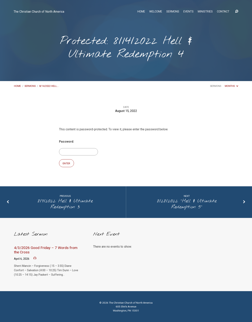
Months (231, 86)
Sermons (172, 11)
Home (141, 11)
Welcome (155, 11)
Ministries (205, 11)
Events (188, 11)
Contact (223, 11)
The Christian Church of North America (39, 11)
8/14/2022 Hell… (49, 86)
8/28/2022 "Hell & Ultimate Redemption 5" (187, 204)
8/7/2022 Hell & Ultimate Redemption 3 (65, 204)
